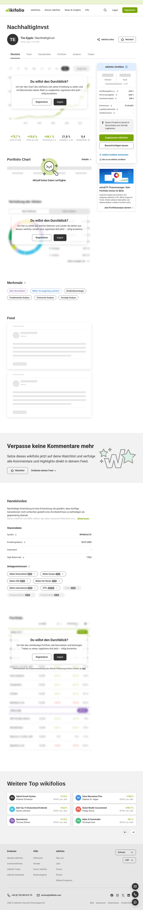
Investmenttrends (14, 863)
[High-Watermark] (23, 557)
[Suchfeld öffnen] (105, 10)
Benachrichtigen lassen (116, 145)
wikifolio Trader (13, 869)
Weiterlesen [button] (83, 518)
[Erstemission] (111, 106)
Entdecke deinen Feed (43, 470)
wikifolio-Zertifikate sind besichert (113, 155)
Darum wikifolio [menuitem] (53, 12)
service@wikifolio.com (49, 895)
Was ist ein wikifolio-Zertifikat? (112, 159)
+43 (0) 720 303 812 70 (19, 895)
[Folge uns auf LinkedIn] (128, 895)
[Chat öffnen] (135, 902)
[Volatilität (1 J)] (72, 140)
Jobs (58, 863)
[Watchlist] (127, 39)
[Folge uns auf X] (123, 895)
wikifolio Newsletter (15, 875)
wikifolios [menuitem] (36, 12)
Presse (59, 869)
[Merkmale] (25, 283)
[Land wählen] (125, 852)
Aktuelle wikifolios (15, 858)
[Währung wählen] (129, 860)
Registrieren (130, 10)
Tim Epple (27, 38)
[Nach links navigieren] (125, 832)
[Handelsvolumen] (114, 113)
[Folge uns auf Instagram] (117, 895)
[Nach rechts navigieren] (133, 832)
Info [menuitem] (87, 12)
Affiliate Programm (64, 880)
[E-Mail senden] (135, 886)
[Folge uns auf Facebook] (112, 895)
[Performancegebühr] (116, 95)
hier (84, 668)
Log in (115, 10)
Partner (59, 875)
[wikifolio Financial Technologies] (15, 10)
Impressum (101, 903)
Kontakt (36, 863)
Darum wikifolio (40, 869)
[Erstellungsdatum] (24, 542)
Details (86, 159)
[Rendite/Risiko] (89, 140)
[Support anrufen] (135, 894)
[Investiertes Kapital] (116, 98)
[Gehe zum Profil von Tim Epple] (12, 39)
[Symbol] (16, 535)
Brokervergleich (40, 875)
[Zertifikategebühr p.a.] (117, 91)
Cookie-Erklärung (128, 903)
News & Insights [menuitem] (73, 12)
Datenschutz (113, 903)
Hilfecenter (38, 858)
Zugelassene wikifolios (116, 137)
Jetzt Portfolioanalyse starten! (119, 208)
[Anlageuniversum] (29, 566)
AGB (92, 903)
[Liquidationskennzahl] (117, 109)
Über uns (60, 858)
